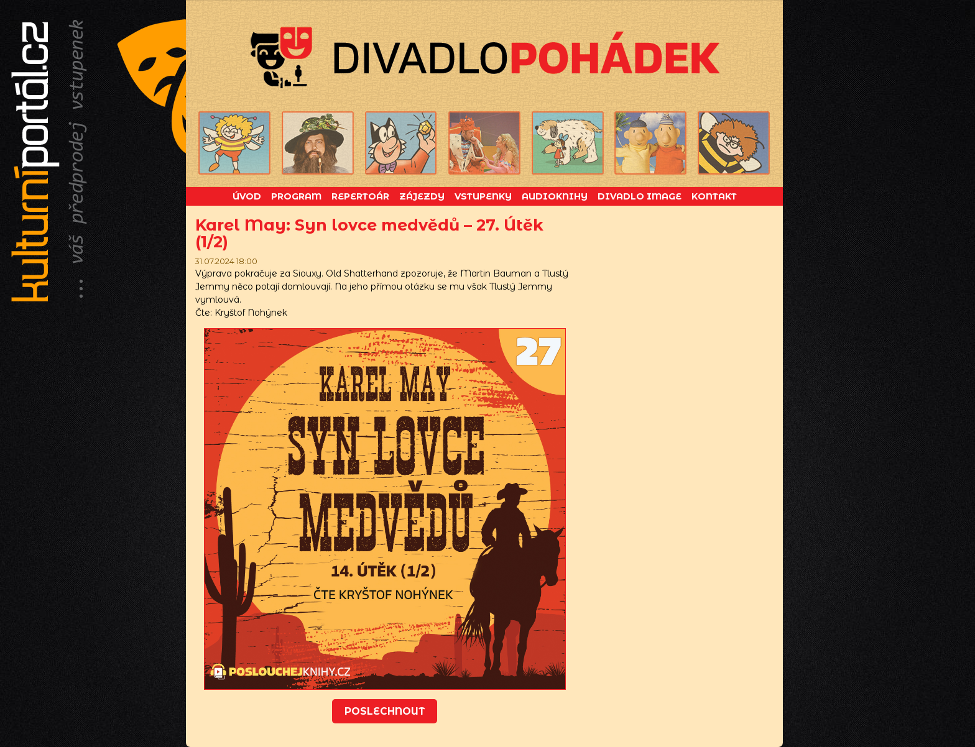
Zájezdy (422, 196)
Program (296, 196)
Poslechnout (384, 711)
